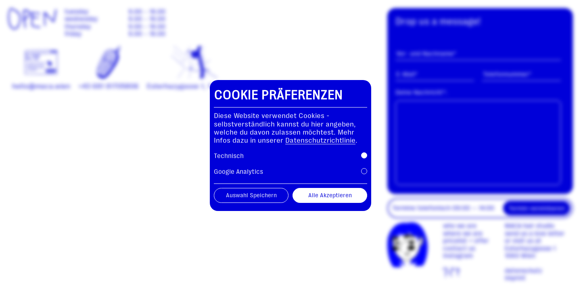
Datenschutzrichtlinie (320, 140)
